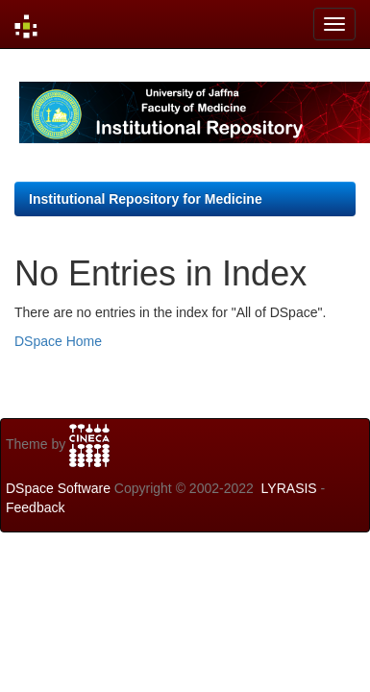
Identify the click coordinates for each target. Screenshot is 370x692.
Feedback (35, 507)
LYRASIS (289, 488)
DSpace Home (58, 341)
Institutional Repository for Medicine (145, 199)
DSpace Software (58, 488)
